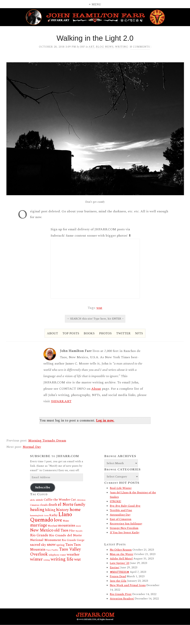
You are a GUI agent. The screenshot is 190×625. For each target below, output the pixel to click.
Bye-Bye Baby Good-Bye (125, 506)
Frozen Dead (118, 576)
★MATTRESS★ (119, 572)
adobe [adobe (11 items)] (32, 500)
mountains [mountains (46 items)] (66, 525)
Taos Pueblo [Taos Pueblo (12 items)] (52, 550)
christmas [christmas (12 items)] (81, 500)
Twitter (123, 333)
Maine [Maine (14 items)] (66, 521)
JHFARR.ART (61, 401)
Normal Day (32, 446)
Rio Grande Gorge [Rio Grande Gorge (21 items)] (73, 540)
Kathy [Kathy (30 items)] (53, 515)
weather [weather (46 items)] (73, 554)
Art (91, 47)
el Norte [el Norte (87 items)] (65, 504)
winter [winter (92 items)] (36, 559)
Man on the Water (121, 554)
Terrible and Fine (121, 510)
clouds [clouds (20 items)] (44, 505)
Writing (121, 47)
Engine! (114, 567)
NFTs (139, 333)
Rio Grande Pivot (121, 594)
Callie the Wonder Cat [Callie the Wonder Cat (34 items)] (60, 499)
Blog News (105, 47)
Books (89, 333)
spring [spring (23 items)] (60, 545)
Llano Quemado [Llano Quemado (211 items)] (51, 517)
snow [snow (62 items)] (51, 545)
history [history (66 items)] (62, 510)
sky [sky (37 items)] (43, 544)
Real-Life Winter (121, 488)
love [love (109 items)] (58, 520)
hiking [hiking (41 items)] (50, 510)
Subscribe (42, 487)
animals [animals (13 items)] (39, 500)
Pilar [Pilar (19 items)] (72, 531)
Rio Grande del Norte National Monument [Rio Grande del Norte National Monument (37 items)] (56, 537)
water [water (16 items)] (63, 555)
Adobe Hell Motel (121, 559)
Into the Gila (118, 581)
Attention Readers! (122, 598)
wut (99, 307)
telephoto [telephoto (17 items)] (54, 555)
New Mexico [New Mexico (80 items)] (41, 530)
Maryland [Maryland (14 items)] (52, 526)
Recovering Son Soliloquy (126, 524)
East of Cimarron (120, 519)
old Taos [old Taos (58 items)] (61, 530)
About (52, 333)
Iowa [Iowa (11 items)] (46, 515)
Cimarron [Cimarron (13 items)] (34, 505)
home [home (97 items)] (75, 509)
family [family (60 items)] (79, 505)
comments (140, 47)
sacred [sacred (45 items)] (35, 544)
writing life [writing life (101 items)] (62, 559)
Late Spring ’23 (119, 563)
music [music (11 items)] (78, 525)
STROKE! (115, 501)
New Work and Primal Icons (128, 585)
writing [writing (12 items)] (46, 560)
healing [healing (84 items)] (37, 509)
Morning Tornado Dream (47, 440)
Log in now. (105, 420)
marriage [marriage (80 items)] (38, 525)
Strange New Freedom (124, 528)
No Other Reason (121, 550)
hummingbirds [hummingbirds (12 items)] (36, 515)
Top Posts (71, 333)
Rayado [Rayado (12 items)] (79, 530)
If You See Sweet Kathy (124, 532)
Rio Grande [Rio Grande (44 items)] (39, 535)
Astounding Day (120, 515)
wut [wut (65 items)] (77, 559)
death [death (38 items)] (52, 504)
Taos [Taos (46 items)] (69, 544)
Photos (105, 333)
